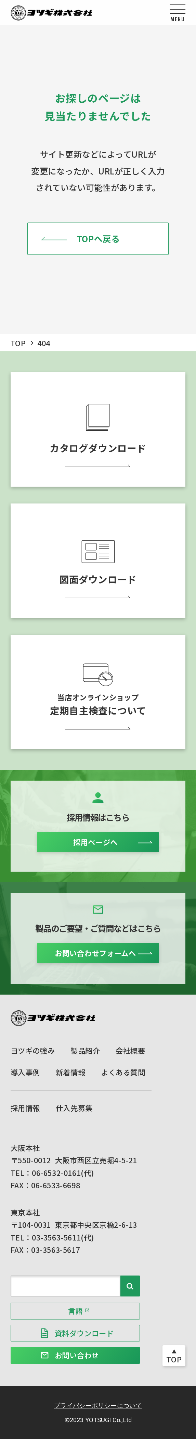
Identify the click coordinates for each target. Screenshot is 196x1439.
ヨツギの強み (33, 1050)
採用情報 (25, 1107)
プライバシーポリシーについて (98, 1405)
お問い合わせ (77, 1355)
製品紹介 (85, 1050)
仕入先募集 (74, 1107)
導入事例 (25, 1072)
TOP (18, 343)
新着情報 (70, 1072)
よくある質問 (123, 1072)
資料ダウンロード (84, 1333)
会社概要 (130, 1050)
